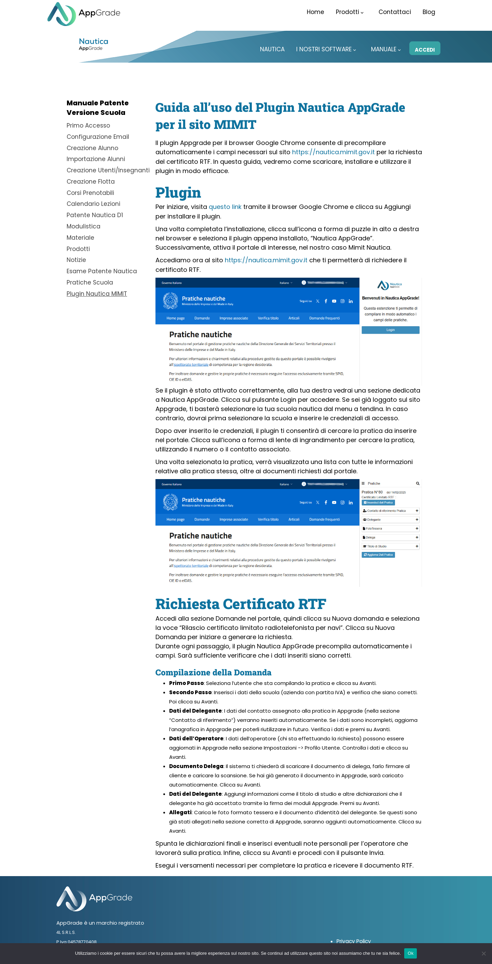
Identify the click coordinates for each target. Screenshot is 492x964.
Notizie (76, 257)
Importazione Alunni (96, 158)
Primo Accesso (88, 125)
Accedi (425, 49)
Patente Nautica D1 (95, 213)
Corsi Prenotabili (90, 191)
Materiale (80, 235)
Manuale (386, 49)
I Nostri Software (326, 49)
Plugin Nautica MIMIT (97, 290)
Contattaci (395, 12)
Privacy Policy (353, 940)
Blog (429, 12)
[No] (483, 953)
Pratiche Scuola (90, 279)
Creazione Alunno (92, 147)
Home (315, 12)
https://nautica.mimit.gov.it (333, 152)
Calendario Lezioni (93, 202)
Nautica (272, 49)
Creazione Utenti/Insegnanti (108, 169)
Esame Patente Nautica (102, 268)
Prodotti (350, 12)
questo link (225, 206)
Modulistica (83, 224)
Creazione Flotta (91, 180)
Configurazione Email (98, 136)
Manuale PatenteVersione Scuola (98, 107)
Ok (410, 953)
